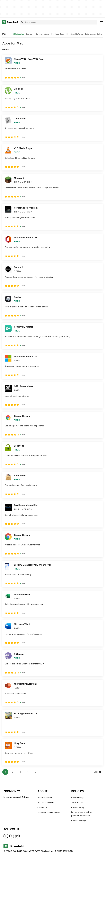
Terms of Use (77, 802)
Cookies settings (78, 820)
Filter (6, 49)
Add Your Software (45, 802)
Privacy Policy (77, 797)
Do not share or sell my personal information (81, 814)
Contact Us (42, 807)
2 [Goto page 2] (12, 772)
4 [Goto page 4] (27, 772)
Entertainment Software (94, 34)
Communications (42, 34)
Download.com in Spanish (49, 812)
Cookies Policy (77, 807)
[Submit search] (22, 22)
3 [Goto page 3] (20, 772)
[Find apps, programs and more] (58, 22)
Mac (5, 34)
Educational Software (75, 34)
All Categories (18, 34)
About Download (44, 797)
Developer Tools (57, 34)
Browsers (30, 34)
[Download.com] (10, 22)
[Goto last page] (97, 772)
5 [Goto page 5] (35, 772)
